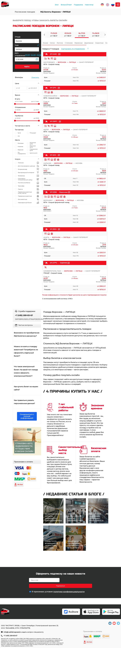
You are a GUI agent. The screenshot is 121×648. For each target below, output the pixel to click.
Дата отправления (20, 55)
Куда (17, 45)
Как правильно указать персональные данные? (24, 401)
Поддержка (59, 5)
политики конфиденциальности (69, 586)
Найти (26, 67)
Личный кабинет (111, 4)
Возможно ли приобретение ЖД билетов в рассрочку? (26, 334)
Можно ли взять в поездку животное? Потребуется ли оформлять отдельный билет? (26, 351)
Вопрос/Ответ (47, 5)
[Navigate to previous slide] (44, 35)
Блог (38, 5)
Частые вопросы (25, 325)
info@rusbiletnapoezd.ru (13, 632)
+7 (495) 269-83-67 (10, 636)
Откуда (17, 37)
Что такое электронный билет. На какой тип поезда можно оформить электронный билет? (26, 371)
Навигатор (70, 5)
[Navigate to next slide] (105, 35)
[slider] (15, 104)
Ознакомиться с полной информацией (27, 416)
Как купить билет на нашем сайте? (26, 388)
